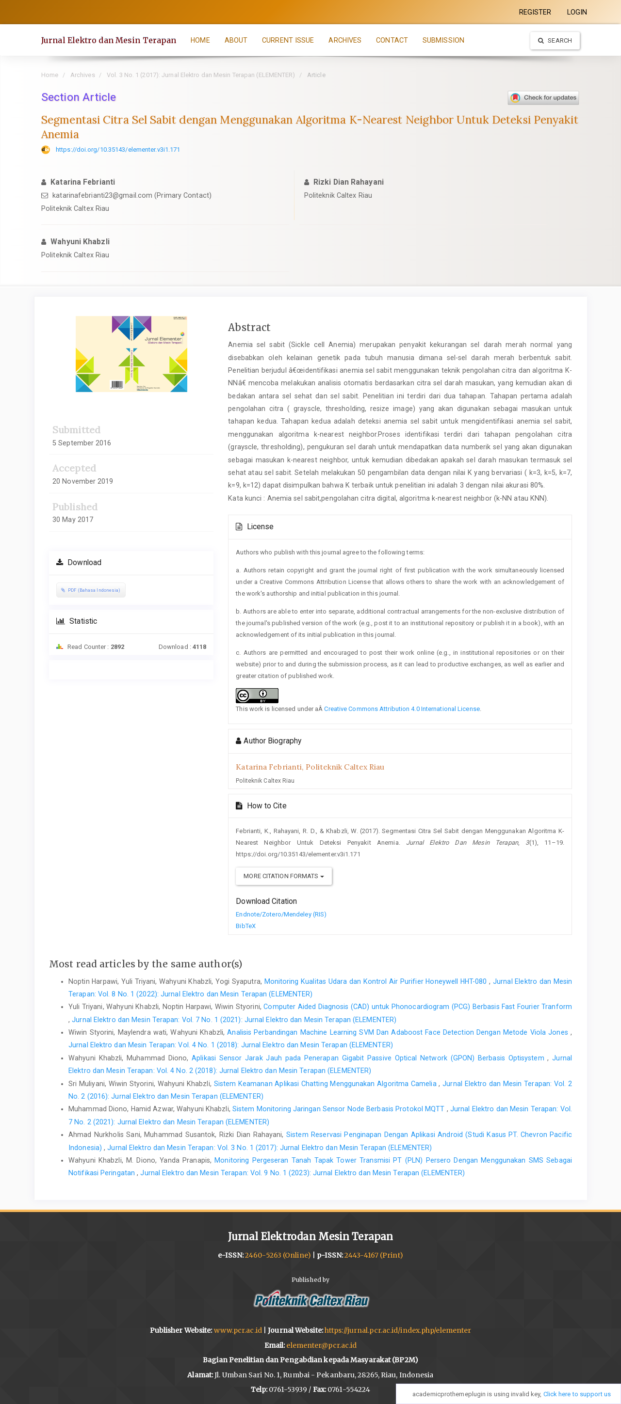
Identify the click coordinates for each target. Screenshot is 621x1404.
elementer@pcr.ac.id (321, 1345)
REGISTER (535, 12)
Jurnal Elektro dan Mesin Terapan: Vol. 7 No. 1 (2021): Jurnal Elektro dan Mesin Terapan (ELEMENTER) (234, 1020)
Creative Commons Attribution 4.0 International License (401, 708)
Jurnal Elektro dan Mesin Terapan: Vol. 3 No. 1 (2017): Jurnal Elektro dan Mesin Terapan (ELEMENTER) (269, 1148)
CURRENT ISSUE (288, 40)
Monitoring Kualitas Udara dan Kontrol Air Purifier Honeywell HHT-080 (377, 981)
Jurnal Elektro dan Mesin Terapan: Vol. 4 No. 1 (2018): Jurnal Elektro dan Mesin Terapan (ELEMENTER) (230, 1045)
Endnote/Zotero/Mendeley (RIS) (281, 914)
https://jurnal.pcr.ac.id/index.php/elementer (398, 1330)
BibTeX (246, 926)
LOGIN (577, 12)
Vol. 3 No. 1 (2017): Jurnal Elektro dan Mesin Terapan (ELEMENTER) (201, 75)
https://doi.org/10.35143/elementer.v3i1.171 (118, 149)
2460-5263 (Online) (278, 1255)
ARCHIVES (344, 40)
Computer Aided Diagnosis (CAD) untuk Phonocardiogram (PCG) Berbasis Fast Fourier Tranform (417, 1006)
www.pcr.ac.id (238, 1330)
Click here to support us (577, 1394)
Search (555, 40)
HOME (200, 40)
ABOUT (236, 40)
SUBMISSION (443, 40)
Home (49, 75)
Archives (82, 75)
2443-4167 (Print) (373, 1255)
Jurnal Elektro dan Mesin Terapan (108, 40)
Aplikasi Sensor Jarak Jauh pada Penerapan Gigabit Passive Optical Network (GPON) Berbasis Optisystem (369, 1058)
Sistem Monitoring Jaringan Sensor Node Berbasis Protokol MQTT (339, 1109)
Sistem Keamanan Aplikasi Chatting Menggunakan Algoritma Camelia (326, 1084)
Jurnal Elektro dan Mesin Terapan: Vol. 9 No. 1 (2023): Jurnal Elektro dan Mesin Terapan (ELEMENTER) (302, 1173)
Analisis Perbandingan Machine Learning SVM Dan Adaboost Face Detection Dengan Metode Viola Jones (399, 1032)
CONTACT (392, 40)
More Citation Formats (284, 876)
